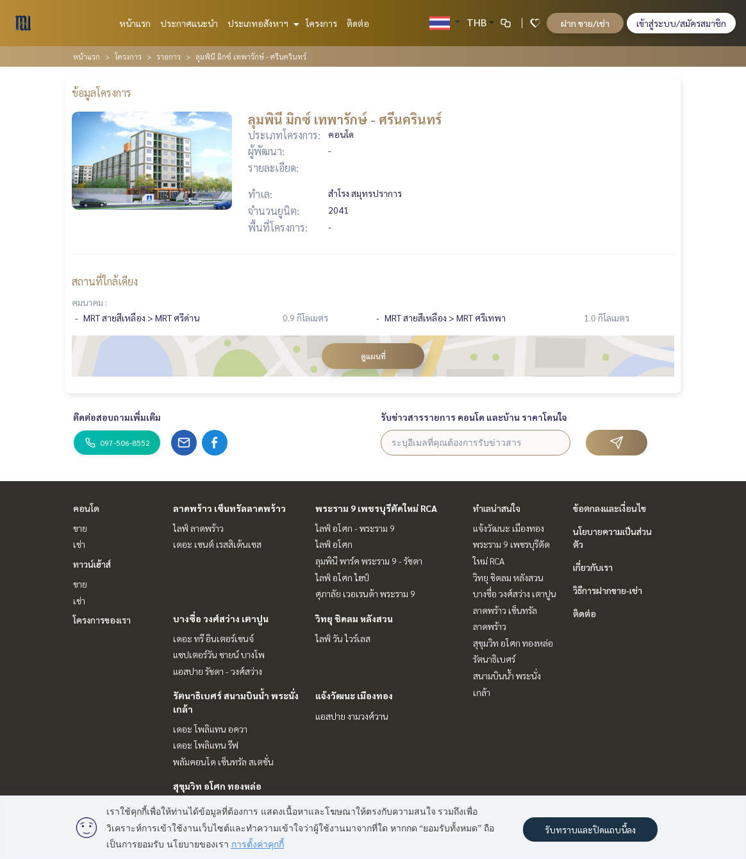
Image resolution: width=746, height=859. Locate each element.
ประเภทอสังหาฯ (262, 23)
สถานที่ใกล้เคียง (105, 281)
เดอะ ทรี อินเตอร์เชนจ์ (213, 638)
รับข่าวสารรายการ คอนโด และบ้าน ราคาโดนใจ (474, 417)
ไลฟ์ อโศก (333, 544)
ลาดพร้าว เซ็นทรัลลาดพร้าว (229, 508)
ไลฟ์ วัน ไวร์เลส (342, 638)
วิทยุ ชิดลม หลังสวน (354, 618)
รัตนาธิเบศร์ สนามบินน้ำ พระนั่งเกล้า (507, 675)
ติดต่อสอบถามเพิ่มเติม (117, 417)
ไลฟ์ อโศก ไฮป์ (342, 577)
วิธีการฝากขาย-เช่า (607, 590)
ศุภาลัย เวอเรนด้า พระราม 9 (365, 593)
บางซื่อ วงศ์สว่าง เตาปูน (221, 618)
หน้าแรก (135, 23)
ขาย (80, 528)
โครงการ (321, 23)
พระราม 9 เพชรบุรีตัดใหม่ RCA (376, 508)
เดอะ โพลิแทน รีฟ (205, 745)
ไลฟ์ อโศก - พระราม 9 (355, 528)
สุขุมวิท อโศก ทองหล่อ (217, 786)
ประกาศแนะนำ (189, 23)
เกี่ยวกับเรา (593, 567)
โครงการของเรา (102, 619)
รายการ (168, 56)
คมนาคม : (89, 302)
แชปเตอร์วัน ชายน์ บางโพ (219, 654)
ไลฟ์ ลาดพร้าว (198, 528)
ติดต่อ (358, 23)
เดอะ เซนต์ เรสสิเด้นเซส (217, 544)
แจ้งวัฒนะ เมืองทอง (354, 695)
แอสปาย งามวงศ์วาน (351, 716)
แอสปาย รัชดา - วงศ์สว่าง (217, 671)
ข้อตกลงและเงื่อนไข (609, 508)
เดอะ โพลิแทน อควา (210, 729)
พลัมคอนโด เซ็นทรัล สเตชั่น (223, 761)
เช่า (79, 544)
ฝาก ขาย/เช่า (585, 23)
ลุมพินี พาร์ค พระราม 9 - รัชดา (368, 560)
